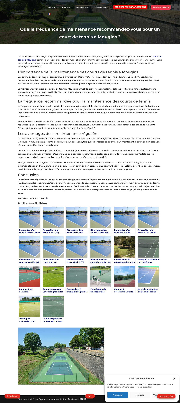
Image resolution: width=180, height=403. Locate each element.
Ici (46, 198)
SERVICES (66, 7)
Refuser (140, 395)
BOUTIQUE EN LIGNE (160, 7)
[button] (174, 378)
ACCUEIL (51, 7)
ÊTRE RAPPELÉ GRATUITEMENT (130, 7)
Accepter (118, 395)
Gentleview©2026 (77, 399)
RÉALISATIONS (101, 7)
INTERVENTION (82, 7)
